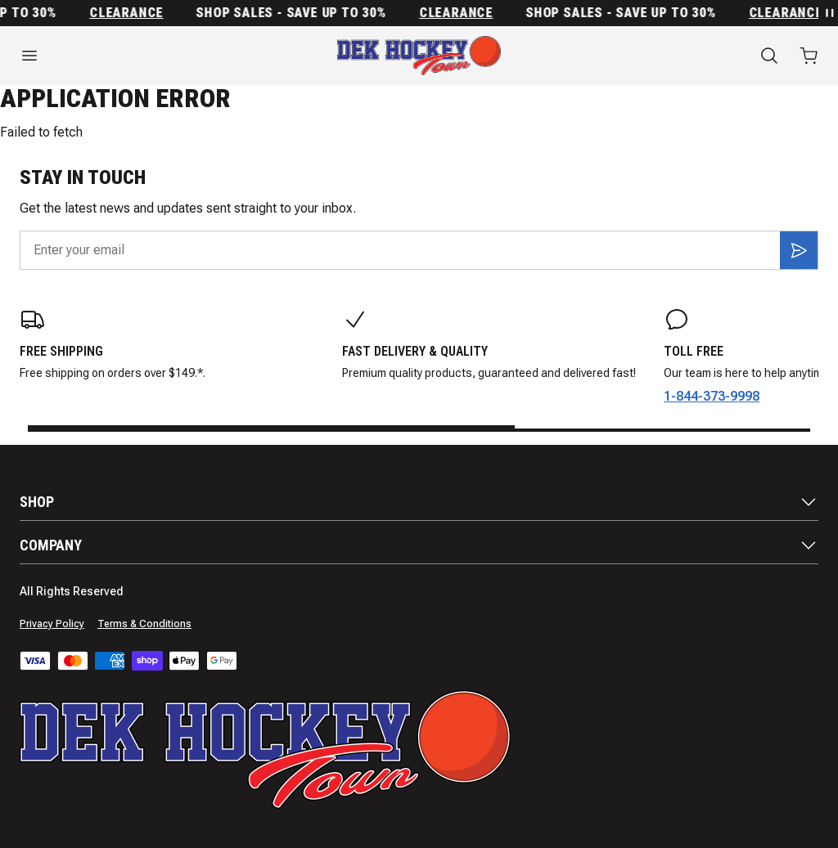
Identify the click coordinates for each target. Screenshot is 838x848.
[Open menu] (139, 55)
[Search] (769, 55)
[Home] (419, 55)
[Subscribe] (799, 250)
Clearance (132, 13)
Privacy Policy (52, 624)
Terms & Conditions (144, 624)
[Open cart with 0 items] (808, 55)
